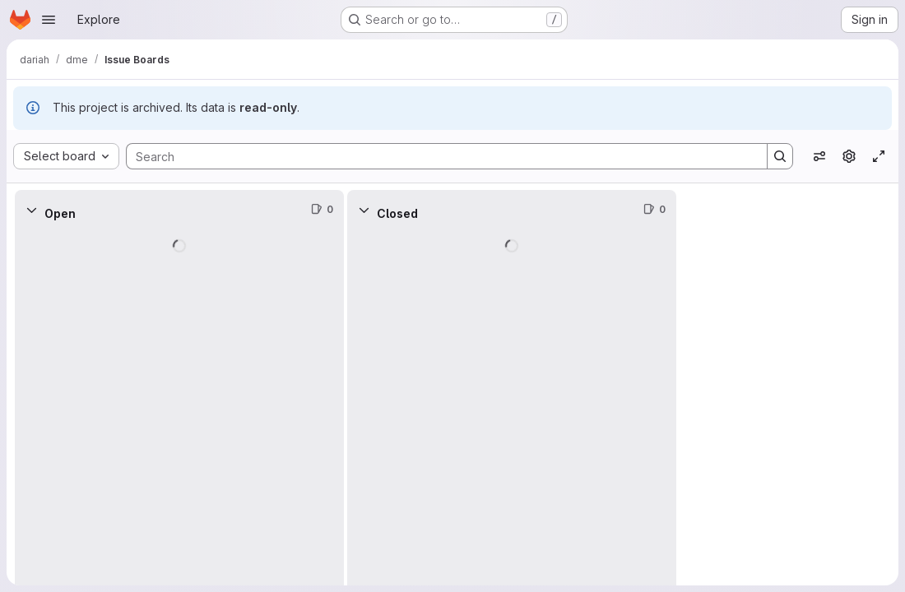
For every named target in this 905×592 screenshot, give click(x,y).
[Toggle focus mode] (879, 156)
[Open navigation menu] (48, 20)
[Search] (438, 156)
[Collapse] (31, 210)
